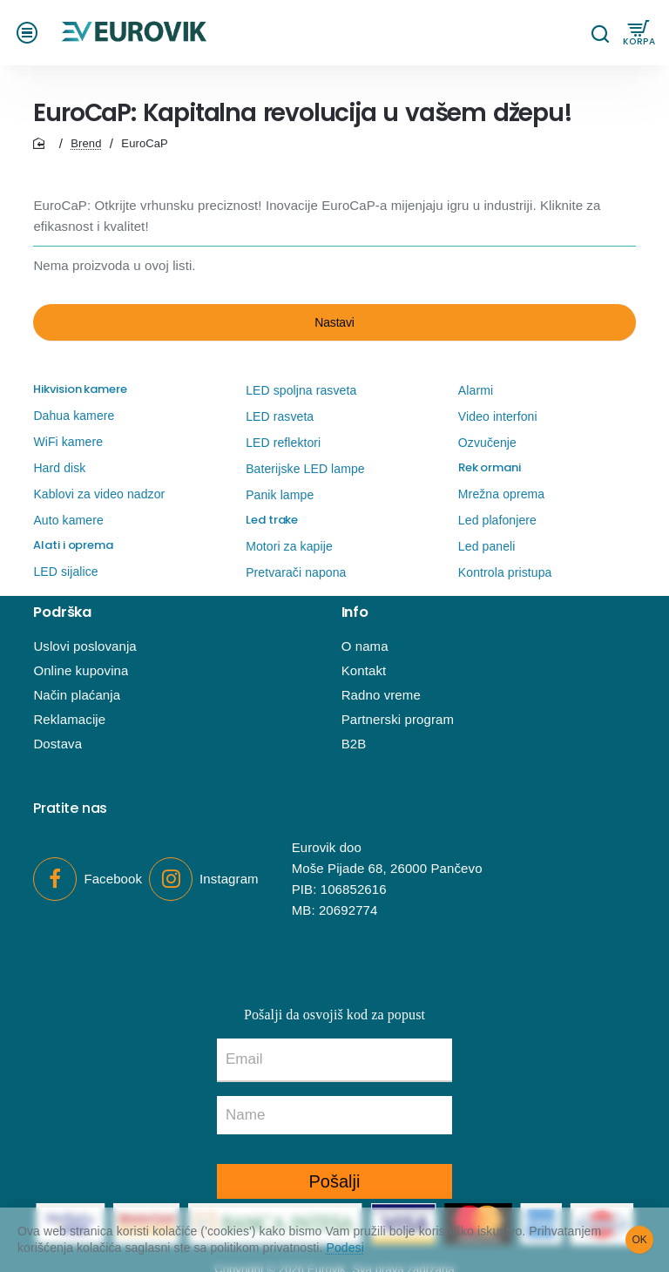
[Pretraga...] (599, 32)
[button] (30, 32)
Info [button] (354, 612)
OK (639, 1240)
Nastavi (334, 322)
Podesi (345, 1248)
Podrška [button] (62, 612)
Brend (86, 143)
